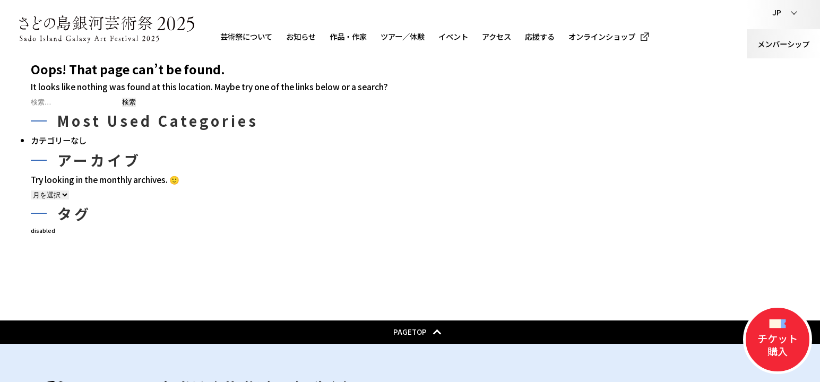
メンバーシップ (783, 43)
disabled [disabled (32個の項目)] (43, 231)
